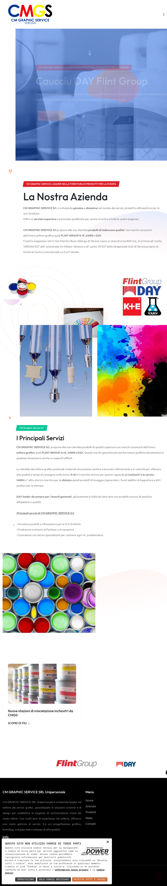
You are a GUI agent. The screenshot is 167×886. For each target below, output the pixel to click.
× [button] (107, 842)
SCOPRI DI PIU (18, 723)
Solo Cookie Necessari (54, 879)
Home (89, 800)
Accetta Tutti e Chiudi (90, 879)
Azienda (91, 806)
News (89, 818)
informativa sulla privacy (71, 870)
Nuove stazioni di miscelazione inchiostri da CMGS (40, 713)
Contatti (91, 824)
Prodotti (91, 812)
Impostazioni (25, 879)
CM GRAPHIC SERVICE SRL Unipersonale (34, 792)
